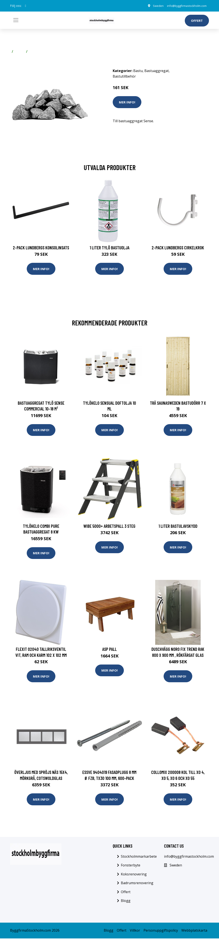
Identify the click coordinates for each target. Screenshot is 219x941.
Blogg (125, 903)
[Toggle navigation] (16, 20)
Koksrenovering (134, 876)
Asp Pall (109, 650)
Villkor (135, 933)
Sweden (152, 6)
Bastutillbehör (41, 51)
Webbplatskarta (194, 933)
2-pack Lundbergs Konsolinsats (41, 247)
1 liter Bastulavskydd (177, 527)
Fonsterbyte (130, 867)
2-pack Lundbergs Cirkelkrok (178, 247)
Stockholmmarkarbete (139, 859)
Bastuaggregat (156, 70)
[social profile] (25, 6)
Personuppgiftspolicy (161, 933)
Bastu (19, 51)
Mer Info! (127, 102)
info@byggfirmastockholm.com (184, 6)
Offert (197, 20)
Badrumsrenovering (137, 885)
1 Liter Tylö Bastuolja (109, 247)
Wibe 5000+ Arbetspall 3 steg (109, 527)
